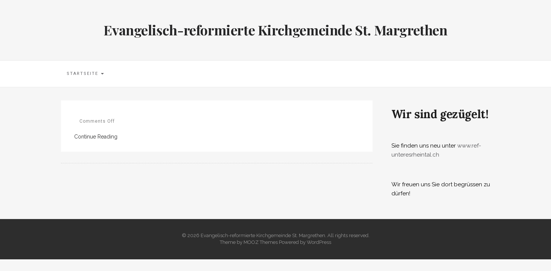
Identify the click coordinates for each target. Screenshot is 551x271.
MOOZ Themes (261, 242)
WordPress (319, 242)
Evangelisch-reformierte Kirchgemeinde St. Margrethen (275, 30)
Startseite (85, 73)
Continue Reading (95, 137)
